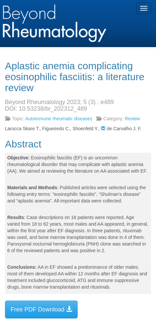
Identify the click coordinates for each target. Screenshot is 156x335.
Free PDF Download (41, 309)
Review (132, 118)
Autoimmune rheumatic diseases (58, 118)
